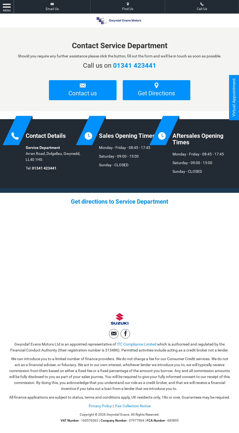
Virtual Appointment (233, 98)
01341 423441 (134, 65)
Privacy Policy (100, 406)
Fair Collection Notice (133, 406)
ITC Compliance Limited (136, 344)
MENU (7, 7)
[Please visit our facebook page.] (125, 333)
